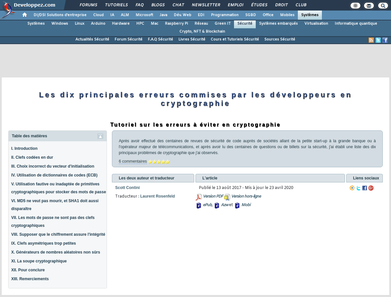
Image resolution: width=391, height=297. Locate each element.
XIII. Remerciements (30, 279)
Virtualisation (316, 23)
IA (112, 15)
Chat (177, 5)
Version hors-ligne (246, 196)
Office (268, 15)
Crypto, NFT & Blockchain (202, 31)
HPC (140, 23)
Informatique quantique (356, 23)
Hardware (121, 23)
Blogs (157, 5)
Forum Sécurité (129, 39)
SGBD (250, 15)
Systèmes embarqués (278, 23)
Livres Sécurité (191, 39)
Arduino (98, 23)
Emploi (235, 5)
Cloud (98, 15)
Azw (224, 205)
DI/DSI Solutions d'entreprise (60, 15)
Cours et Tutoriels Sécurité (235, 39)
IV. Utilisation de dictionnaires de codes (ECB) (54, 175)
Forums (88, 5)
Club (300, 5)
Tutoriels (116, 5)
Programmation (225, 15)
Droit (281, 5)
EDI (201, 15)
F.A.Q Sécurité (160, 39)
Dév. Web (182, 15)
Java (163, 15)
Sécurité (244, 23)
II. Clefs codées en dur (32, 157)
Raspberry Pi (176, 23)
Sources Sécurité (279, 39)
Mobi (245, 205)
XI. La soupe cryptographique (39, 261)
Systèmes (310, 15)
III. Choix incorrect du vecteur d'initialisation (52, 166)
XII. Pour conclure (28, 270)
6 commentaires (133, 161)
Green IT (223, 23)
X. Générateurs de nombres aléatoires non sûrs (55, 252)
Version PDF (213, 196)
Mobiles (287, 15)
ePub (207, 205)
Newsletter (205, 5)
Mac (154, 23)
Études (259, 5)
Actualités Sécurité (92, 39)
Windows (59, 23)
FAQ (139, 5)
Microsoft (144, 15)
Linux (79, 23)
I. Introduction (24, 148)
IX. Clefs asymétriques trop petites (43, 243)
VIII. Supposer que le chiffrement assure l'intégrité (58, 234)
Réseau (201, 23)
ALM (125, 15)
